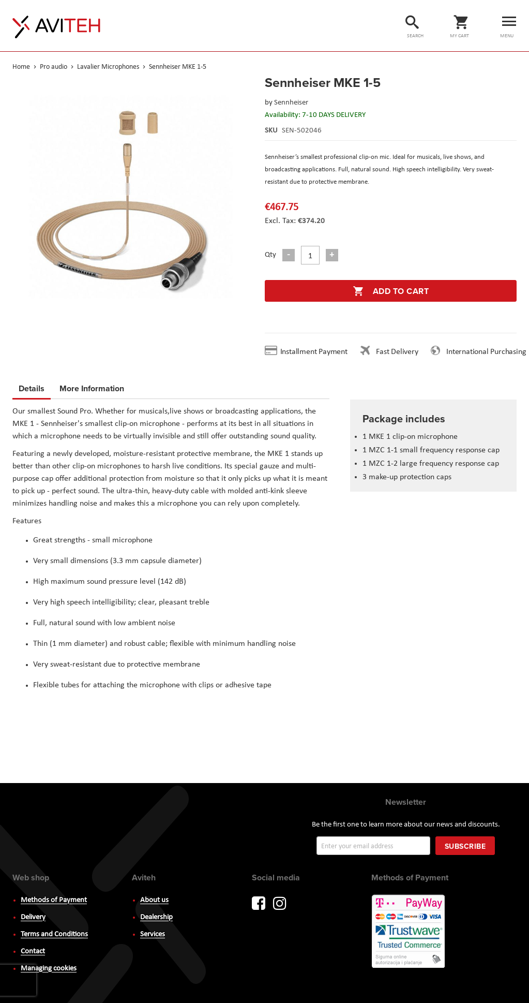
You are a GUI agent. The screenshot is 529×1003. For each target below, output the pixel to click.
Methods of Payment (54, 900)
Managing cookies (49, 968)
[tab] (31, 390)
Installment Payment (316, 352)
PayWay (409, 932)
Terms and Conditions (54, 934)
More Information (91, 386)
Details (31, 388)
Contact (33, 951)
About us (154, 900)
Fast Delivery (397, 352)
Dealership (156, 917)
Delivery (33, 917)
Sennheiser (291, 103)
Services (152, 934)
